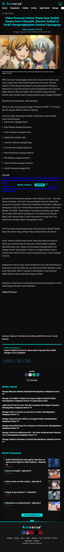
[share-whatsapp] (34, 374)
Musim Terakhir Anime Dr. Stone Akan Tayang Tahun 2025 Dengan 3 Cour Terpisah (30, 351)
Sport (23, 538)
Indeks (25, 8)
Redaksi (9, 538)
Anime (34, 8)
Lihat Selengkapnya (32, 515)
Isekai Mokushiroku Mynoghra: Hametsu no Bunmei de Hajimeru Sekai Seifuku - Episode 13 (26, 462)
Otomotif (47, 538)
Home (4, 8)
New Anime (8, 361)
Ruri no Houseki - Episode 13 (18, 471)
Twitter (37, 534)
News (19, 361)
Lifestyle (34, 538)
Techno (54, 538)
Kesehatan (28, 541)
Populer (16, 538)
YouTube (42, 534)
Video (28, 361)
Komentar (32, 380)
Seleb (28, 538)
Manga (55, 8)
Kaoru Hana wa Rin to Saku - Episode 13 (23, 481)
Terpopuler (15, 8)
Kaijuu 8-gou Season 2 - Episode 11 (21, 492)
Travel (40, 538)
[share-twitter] (30, 374)
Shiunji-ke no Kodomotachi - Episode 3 (23, 503)
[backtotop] (32, 522)
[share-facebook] (26, 374)
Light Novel (44, 8)
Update (39, 185)
